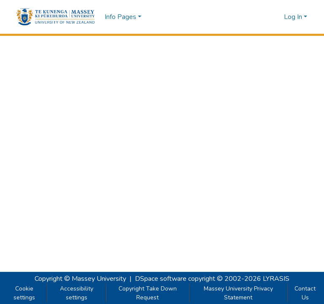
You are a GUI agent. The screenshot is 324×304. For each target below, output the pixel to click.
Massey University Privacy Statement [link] (238, 293)
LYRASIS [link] (276, 278)
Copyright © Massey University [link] (80, 278)
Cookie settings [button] (24, 293)
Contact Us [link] (305, 293)
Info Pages (120, 17)
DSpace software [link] (160, 278)
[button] (55, 16)
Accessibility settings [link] (76, 293)
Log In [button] (294, 17)
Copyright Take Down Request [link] (148, 293)
